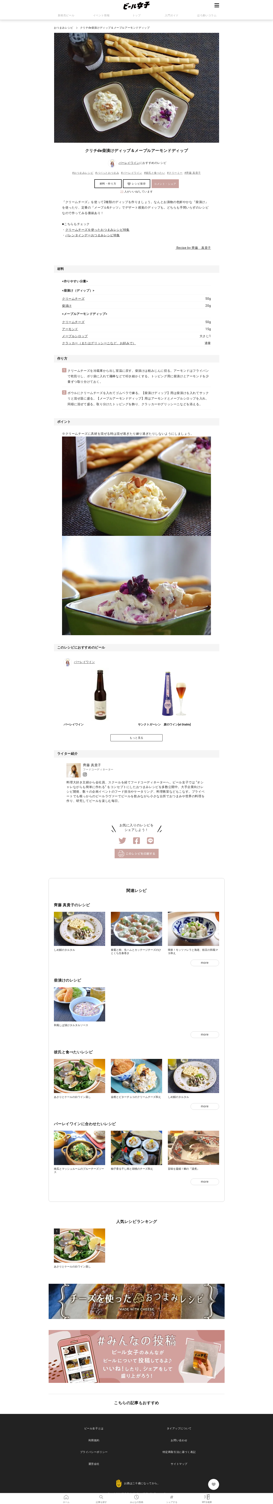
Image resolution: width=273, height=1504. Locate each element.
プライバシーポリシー (94, 1452)
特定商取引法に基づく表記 (179, 1452)
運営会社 (93, 1463)
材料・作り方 (108, 183)
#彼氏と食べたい (154, 172)
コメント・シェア (165, 183)
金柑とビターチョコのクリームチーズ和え (136, 1097)
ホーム (66, 1496)
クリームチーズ (73, 298)
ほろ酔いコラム (206, 15)
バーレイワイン (129, 163)
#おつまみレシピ (82, 172)
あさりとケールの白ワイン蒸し (72, 1097)
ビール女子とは (94, 1428)
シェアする (171, 1496)
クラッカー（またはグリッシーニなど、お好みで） (99, 343)
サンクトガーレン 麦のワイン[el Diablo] (164, 724)
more (205, 962)
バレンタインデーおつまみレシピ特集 (92, 235)
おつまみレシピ (63, 27)
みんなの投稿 (136, 1496)
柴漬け (67, 305)
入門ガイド (172, 15)
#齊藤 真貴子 (192, 172)
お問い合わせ (179, 1440)
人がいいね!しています (136, 191)
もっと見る (136, 737)
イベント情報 (101, 15)
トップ (136, 15)
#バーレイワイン (131, 172)
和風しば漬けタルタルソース (71, 1025)
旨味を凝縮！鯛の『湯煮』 (184, 1168)
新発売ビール (66, 15)
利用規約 (93, 1440)
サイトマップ (179, 1463)
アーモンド (70, 329)
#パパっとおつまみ (107, 172)
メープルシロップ (75, 336)
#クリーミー (175, 172)
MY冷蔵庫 (207, 1496)
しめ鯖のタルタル (64, 949)
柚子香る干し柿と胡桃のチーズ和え (132, 1168)
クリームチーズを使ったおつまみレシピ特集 (97, 229)
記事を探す (101, 1496)
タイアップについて (179, 1428)
